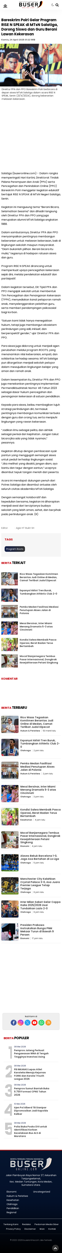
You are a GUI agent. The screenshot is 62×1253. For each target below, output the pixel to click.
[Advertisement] (31, 138)
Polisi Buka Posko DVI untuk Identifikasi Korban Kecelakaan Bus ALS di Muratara (30, 1131)
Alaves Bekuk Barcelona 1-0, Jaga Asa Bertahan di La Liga (39, 857)
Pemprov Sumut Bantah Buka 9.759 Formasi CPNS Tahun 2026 (31, 1092)
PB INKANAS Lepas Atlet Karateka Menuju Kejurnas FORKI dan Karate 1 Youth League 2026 (30, 1074)
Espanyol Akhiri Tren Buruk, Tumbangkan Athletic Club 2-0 (38, 592)
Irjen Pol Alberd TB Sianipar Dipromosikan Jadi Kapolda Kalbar (31, 1111)
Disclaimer (30, 1229)
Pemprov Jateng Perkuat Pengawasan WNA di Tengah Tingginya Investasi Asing (31, 1053)
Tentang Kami (10, 1224)
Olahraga (25, 750)
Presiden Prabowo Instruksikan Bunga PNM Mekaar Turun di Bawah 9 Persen (37, 929)
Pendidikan (13, 1208)
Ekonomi (24, 846)
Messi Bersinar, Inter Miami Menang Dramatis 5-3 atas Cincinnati (36, 626)
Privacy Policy (13, 1229)
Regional (11, 1212)
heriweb (48, 1240)
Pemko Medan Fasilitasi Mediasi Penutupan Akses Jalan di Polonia (39, 610)
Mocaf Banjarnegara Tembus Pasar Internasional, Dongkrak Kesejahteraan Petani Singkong (39, 659)
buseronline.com (31, 1240)
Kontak (52, 1229)
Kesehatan (26, 819)
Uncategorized (41, 1191)
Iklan (42, 1229)
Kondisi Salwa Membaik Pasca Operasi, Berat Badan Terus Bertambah (38, 643)
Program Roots (14, 549)
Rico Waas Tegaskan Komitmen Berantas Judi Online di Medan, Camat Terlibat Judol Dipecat (39, 577)
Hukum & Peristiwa (30, 730)
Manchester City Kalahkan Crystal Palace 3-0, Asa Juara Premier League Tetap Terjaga (40, 883)
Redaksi (26, 1224)
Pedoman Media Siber (47, 1224)
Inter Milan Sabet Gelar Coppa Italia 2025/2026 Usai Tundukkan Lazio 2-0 (40, 905)
